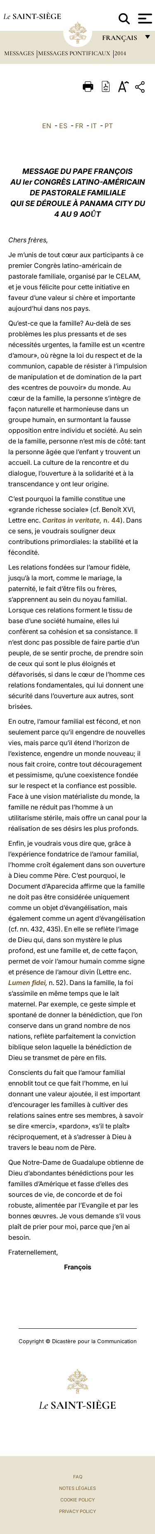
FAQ (77, 1477)
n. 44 (81, 520)
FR (79, 126)
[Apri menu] (144, 19)
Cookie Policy (77, 1500)
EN (46, 126)
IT (94, 126)
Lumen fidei (26, 982)
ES (63, 126)
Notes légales (77, 1488)
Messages (20, 53)
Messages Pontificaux (75, 53)
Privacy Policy (77, 1511)
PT (109, 126)
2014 (120, 53)
